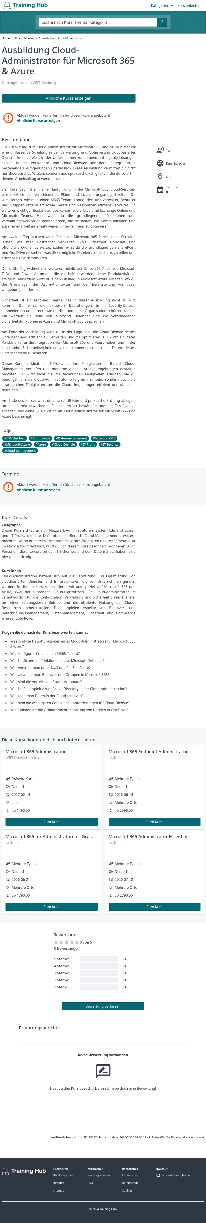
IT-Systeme (30, 38)
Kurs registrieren (99, 1175)
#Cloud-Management (20, 450)
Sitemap (58, 1190)
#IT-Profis (88, 444)
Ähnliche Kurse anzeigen (38, 120)
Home (6, 38)
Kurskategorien (63, 1175)
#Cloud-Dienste (63, 444)
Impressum (129, 1175)
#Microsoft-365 (104, 438)
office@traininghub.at (176, 1175)
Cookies (127, 1190)
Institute (59, 1183)
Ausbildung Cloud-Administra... (62, 38)
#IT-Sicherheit (14, 438)
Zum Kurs (51, 821)
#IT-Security (109, 444)
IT (16, 38)
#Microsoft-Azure (17, 444)
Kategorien (162, 5)
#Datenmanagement (71, 438)
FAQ (90, 1183)
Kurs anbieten (188, 5)
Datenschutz (130, 1183)
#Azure (41, 444)
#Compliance (40, 438)
